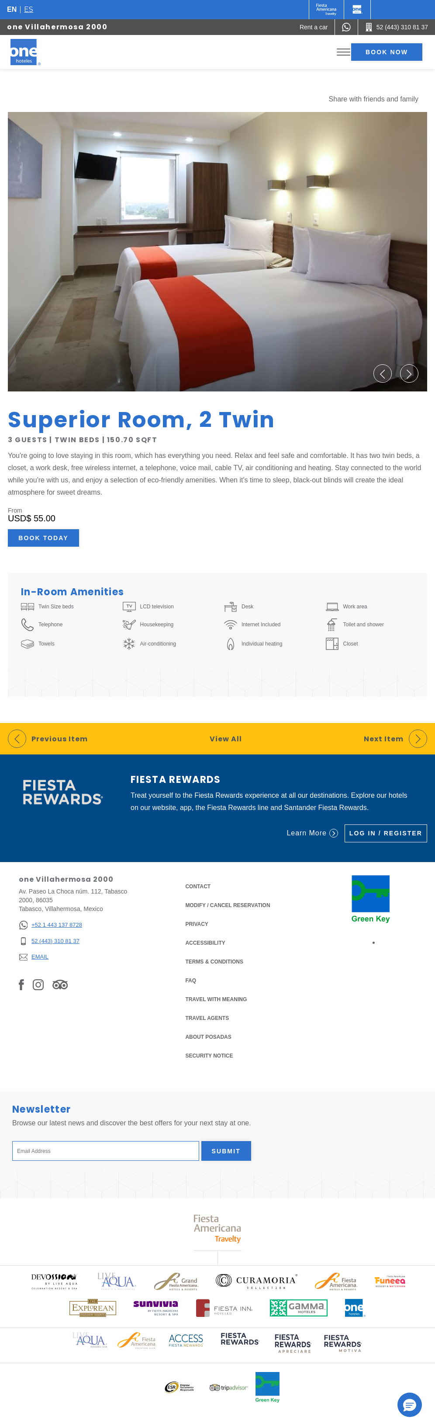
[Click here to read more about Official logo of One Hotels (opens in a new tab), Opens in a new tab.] (355, 1308)
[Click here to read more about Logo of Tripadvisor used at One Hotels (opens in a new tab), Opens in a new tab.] (228, 1388)
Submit (226, 1151)
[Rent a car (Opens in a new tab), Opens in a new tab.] (314, 27)
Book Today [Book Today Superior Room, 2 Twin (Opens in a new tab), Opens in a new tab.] (43, 537)
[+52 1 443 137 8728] (50, 925)
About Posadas (208, 1037)
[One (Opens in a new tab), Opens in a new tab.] (326, 9)
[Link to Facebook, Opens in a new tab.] (21, 984)
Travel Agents (207, 1018)
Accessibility (205, 943)
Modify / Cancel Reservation (227, 905)
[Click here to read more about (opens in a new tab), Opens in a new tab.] (239, 1345)
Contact (198, 886)
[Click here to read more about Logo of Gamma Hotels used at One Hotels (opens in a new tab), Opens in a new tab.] (299, 1307)
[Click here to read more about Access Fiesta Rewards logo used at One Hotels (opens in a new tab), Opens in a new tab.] (186, 1340)
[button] (382, 373)
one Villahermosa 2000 (57, 27)
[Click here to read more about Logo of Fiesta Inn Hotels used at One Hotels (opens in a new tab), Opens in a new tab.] (224, 1308)
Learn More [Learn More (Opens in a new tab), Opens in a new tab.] (312, 833)
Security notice (209, 1056)
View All (226, 739)
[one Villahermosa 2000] (35, 52)
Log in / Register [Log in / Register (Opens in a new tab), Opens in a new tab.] (385, 833)
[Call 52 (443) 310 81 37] (396, 27)
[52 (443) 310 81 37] (50, 941)
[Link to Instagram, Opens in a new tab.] (38, 984)
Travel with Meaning (216, 999)
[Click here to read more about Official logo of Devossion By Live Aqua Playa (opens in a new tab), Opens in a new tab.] (54, 1281)
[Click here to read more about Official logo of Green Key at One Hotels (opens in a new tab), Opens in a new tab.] (267, 1387)
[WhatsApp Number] (346, 27)
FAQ (190, 981)
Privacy (196, 923)
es (28, 9)
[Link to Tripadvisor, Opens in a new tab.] (60, 984)
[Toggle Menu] (343, 52)
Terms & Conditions (214, 961)
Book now (387, 52)
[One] (357, 9)
